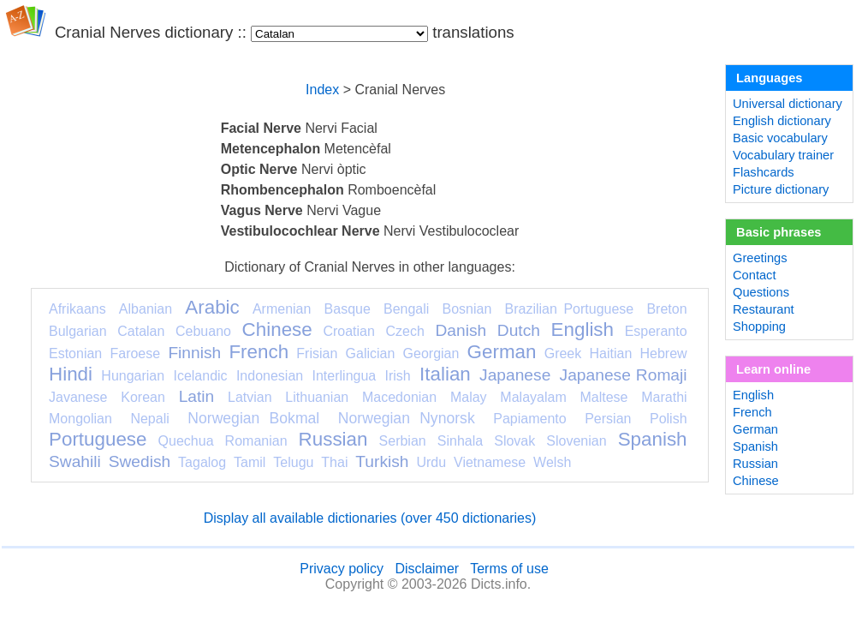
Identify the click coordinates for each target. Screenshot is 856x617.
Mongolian (80, 418)
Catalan (140, 331)
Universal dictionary (787, 104)
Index (322, 89)
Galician (370, 353)
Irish (398, 375)
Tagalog (202, 462)
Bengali (406, 309)
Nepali (149, 418)
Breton (666, 309)
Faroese (135, 353)
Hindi (70, 374)
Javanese (78, 397)
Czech (404, 331)
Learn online (773, 369)
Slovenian (576, 441)
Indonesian (269, 375)
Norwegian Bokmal (253, 418)
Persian (608, 418)
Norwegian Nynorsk (406, 418)
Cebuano (203, 331)
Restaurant (763, 309)
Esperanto (656, 331)
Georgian (431, 353)
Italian (445, 374)
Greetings (760, 258)
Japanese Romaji (623, 375)
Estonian (75, 353)
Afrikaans (77, 309)
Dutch (518, 330)
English (582, 329)
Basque (347, 309)
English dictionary (782, 121)
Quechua (186, 441)
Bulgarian (78, 331)
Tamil (249, 462)
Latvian (250, 397)
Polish (668, 418)
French (258, 351)
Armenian (282, 309)
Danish (460, 330)
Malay (468, 397)
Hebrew (663, 353)
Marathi (664, 397)
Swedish (140, 461)
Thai (334, 462)
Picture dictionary (781, 189)
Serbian (402, 441)
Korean (143, 397)
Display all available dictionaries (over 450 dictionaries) (370, 518)
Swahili (75, 461)
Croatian (348, 331)
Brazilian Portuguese (569, 309)
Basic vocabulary (780, 138)
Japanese (514, 375)
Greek (563, 353)
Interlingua (344, 375)
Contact (754, 275)
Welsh (552, 462)
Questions (761, 292)
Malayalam (533, 397)
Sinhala (460, 441)
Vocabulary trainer (783, 155)
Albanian (145, 309)
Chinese (277, 329)
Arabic (212, 307)
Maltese (603, 397)
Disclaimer (427, 568)
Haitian (610, 353)
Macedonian (399, 397)
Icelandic (200, 375)
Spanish (652, 439)
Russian (333, 439)
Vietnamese (490, 462)
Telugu (293, 462)
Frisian (316, 353)
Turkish (381, 461)
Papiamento (529, 418)
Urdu (431, 462)
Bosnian (467, 309)
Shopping (759, 326)
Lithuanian (316, 397)
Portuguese (98, 439)
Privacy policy (341, 568)
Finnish (194, 353)
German (502, 351)
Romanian (256, 441)
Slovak (514, 441)
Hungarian (132, 375)
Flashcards (763, 172)
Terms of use (509, 568)
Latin (197, 396)
